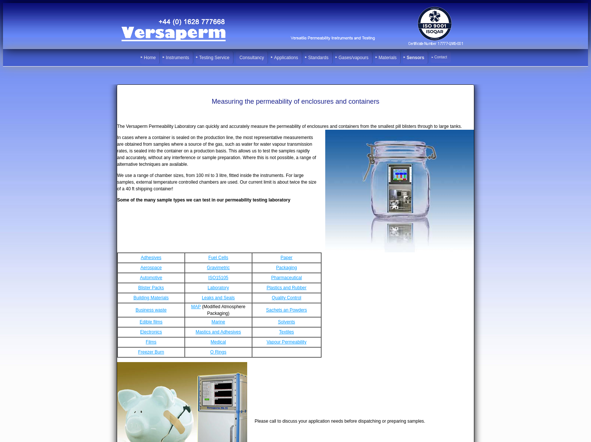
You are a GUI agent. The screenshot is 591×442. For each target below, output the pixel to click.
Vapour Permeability (286, 342)
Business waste (151, 310)
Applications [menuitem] (286, 57)
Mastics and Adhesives (218, 332)
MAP (196, 306)
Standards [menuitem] (318, 57)
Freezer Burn (151, 352)
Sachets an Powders (286, 310)
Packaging (286, 267)
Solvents (286, 322)
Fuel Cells (218, 257)
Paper (287, 257)
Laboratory (218, 287)
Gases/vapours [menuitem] (354, 57)
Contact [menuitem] (440, 57)
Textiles (286, 332)
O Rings (218, 352)
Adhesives (151, 257)
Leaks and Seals (218, 297)
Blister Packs (151, 287)
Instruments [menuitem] (177, 57)
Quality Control (286, 297)
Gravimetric (218, 267)
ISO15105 (218, 277)
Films (151, 342)
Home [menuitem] (150, 57)
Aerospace (151, 267)
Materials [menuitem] (387, 57)
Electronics (151, 332)
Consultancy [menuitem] (251, 57)
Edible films (151, 322)
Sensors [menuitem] (415, 57)
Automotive (151, 277)
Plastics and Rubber (286, 287)
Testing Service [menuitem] (214, 57)
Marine (218, 322)
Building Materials (151, 297)
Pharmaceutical (286, 277)
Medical (218, 342)
